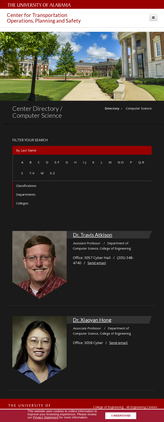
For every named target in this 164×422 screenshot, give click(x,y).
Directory (112, 108)
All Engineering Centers (141, 407)
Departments (26, 194)
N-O (121, 162)
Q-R (141, 162)
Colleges (22, 203)
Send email (97, 262)
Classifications (26, 186)
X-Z (52, 173)
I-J (84, 162)
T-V (31, 173)
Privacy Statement (45, 417)
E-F (57, 162)
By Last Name (26, 150)
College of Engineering (108, 407)
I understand (121, 415)
